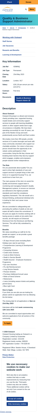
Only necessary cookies (17, 404)
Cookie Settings (6, 412)
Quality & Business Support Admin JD (23, 99)
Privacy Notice (8, 355)
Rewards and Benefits (11, 50)
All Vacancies (22, 28)
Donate (28, 2)
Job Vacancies (8, 46)
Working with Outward (12, 37)
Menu (32, 9)
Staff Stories (7, 41)
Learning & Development (12, 55)
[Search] (26, 9)
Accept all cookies (15, 399)
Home (4, 28)
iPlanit (9, 2)
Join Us (12, 28)
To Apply (7, 323)
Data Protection (8, 357)
